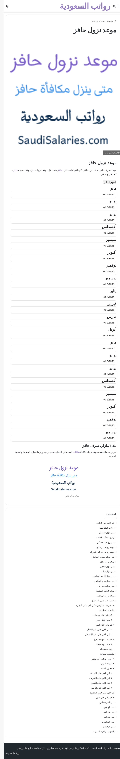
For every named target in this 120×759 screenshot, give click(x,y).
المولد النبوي (103, 663)
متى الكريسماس (103, 702)
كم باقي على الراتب (102, 523)
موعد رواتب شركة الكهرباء (99, 552)
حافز (56, 170)
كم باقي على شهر (100, 697)
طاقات (72, 452)
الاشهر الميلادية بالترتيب (100, 731)
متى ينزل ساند (104, 571)
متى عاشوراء (103, 649)
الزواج (45, 748)
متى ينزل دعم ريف (102, 586)
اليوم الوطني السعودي (99, 658)
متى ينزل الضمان (103, 532)
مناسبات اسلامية (103, 610)
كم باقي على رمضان (99, 615)
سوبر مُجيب (55, 748)
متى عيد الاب (105, 712)
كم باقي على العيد (100, 625)
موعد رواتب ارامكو (102, 547)
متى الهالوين (105, 707)
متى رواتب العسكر (102, 542)
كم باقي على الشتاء (96, 683)
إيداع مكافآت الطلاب (101, 537)
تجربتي (39, 748)
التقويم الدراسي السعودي (99, 600)
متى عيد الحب (104, 722)
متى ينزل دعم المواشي (100, 581)
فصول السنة (103, 668)
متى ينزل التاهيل (103, 566)
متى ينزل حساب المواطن (99, 557)
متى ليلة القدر (99, 620)
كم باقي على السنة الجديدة (99, 692)
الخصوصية (113, 748)
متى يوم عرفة (99, 644)
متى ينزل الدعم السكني (100, 576)
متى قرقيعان (105, 726)
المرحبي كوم (66, 748)
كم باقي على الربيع (97, 687)
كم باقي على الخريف (96, 678)
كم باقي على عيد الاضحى (93, 634)
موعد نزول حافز (103, 561)
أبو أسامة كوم (79, 748)
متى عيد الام (105, 717)
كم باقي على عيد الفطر (94, 629)
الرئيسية (108, 21)
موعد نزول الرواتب (102, 595)
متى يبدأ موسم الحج (99, 639)
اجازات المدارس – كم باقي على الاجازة (91, 605)
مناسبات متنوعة (104, 654)
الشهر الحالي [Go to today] (106, 182)
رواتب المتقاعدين (103, 528)
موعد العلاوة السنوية (102, 591)
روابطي (16, 748)
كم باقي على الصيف (96, 673)
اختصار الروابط (27, 748)
